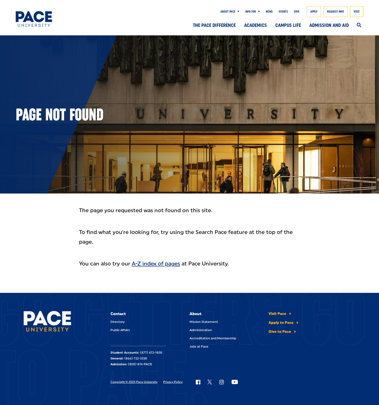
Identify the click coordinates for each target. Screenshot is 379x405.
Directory (117, 322)
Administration (201, 330)
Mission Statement (204, 322)
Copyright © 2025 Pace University (133, 382)
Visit (357, 11)
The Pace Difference (214, 25)
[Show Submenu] (237, 11)
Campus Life (288, 25)
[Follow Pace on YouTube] (234, 382)
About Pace (227, 11)
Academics (255, 25)
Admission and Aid (329, 25)
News (269, 11)
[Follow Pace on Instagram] (221, 382)
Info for (250, 11)
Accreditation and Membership (213, 338)
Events (283, 11)
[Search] (359, 25)
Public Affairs (120, 330)
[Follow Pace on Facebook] (198, 382)
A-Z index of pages (156, 263)
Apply (313, 11)
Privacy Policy (172, 382)
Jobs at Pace (199, 346)
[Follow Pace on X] (209, 382)
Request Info (335, 11)
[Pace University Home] (39, 19)
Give (296, 11)
